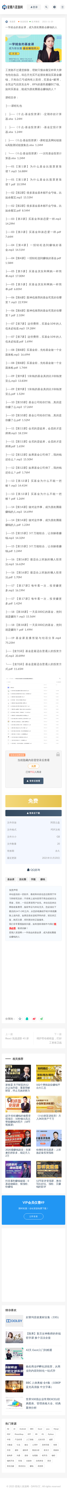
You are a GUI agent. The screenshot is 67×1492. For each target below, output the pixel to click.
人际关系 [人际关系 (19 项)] (41, 1439)
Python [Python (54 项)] (51, 1434)
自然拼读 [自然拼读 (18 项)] (39, 1461)
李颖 (33, 879)
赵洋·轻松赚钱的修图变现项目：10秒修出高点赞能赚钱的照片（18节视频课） (18, 1120)
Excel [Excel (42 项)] (40, 1429)
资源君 (10, 21)
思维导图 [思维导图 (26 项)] (45, 1445)
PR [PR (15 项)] (36, 1434)
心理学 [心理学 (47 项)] (35, 1445)
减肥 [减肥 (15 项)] (51, 1439)
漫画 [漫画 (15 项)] (26, 1455)
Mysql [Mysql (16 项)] (56, 1429)
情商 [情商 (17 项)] (55, 1445)
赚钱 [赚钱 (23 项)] (31, 1466)
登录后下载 (33, 813)
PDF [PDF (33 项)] (8, 1434)
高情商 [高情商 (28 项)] (40, 1466)
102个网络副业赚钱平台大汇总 (48, 1086)
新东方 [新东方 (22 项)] (46, 1450)
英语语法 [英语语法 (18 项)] (22, 1466)
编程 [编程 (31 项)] (53, 1455)
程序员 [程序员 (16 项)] (44, 1455)
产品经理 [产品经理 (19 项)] (18, 1439)
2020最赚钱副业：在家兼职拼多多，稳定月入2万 (18, 1152)
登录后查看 (33, 781)
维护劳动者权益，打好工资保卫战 (49, 1040)
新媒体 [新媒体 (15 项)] (56, 1450)
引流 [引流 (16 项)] (18, 1445)
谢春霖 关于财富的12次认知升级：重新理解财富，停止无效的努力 (17, 1087)
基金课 (10, 879)
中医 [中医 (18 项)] (9, 1439)
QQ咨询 (33, 869)
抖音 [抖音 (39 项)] (9, 1450)
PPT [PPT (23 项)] (29, 1434)
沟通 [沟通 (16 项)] (18, 1455)
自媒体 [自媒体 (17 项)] (29, 1461)
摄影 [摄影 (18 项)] (16, 1450)
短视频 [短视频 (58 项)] (35, 1455)
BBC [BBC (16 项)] (32, 1429)
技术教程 (34, 21)
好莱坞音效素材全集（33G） (43, 1317)
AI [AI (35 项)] (14, 1429)
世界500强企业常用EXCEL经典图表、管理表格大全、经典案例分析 (43, 1403)
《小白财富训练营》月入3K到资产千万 (48, 1117)
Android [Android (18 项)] (22, 1429)
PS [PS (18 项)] (43, 1434)
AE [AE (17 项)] (8, 1429)
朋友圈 (22, 879)
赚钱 (42, 879)
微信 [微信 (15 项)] (26, 1445)
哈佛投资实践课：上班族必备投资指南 (48, 1151)
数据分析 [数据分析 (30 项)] (35, 1450)
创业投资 (23, 21)
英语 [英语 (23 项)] (49, 1461)
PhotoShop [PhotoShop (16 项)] (19, 1434)
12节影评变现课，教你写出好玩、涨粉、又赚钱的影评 (48, 1183)
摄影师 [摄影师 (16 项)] (25, 1450)
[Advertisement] (33, 977)
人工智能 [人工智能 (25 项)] (29, 1439)
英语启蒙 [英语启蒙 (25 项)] (10, 1466)
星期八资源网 (15, 932)
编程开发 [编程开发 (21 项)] (10, 1461)
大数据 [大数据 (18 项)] (9, 1445)
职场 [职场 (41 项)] (20, 1461)
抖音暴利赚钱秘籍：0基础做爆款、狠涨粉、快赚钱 (17, 1183)
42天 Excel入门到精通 (39, 1349)
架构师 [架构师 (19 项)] (9, 1455)
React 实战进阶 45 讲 (17, 1038)
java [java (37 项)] (47, 1429)
